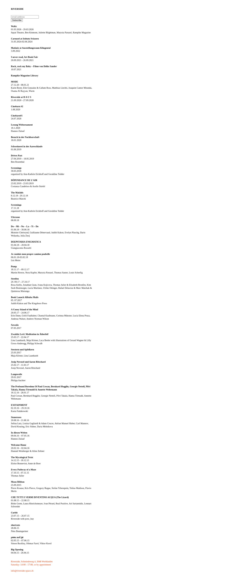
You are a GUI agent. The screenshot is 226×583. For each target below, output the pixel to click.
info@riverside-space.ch (22, 571)
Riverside (17, 9)
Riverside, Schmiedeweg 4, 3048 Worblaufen (32, 561)
